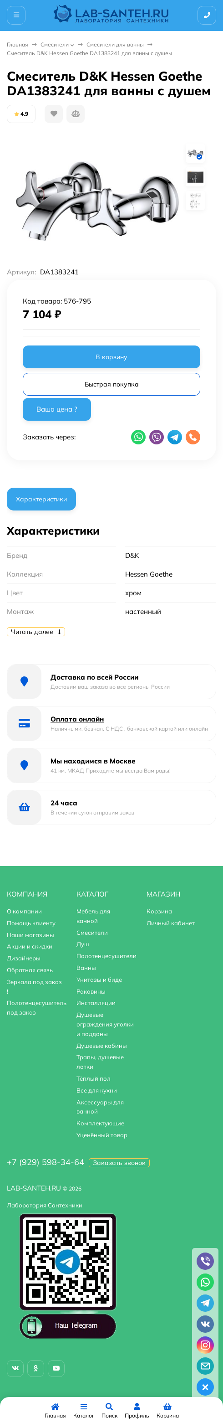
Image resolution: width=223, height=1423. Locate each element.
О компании (24, 911)
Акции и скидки (29, 946)
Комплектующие (100, 1123)
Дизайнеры (24, 958)
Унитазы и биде (99, 979)
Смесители (55, 44)
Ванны (86, 967)
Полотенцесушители (106, 955)
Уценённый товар (101, 1135)
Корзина (159, 911)
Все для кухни (96, 1090)
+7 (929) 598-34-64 (45, 1162)
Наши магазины (30, 934)
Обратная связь (30, 970)
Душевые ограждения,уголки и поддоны (105, 1024)
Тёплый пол (93, 1078)
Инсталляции (96, 1002)
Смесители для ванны (115, 44)
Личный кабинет (171, 923)
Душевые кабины (101, 1045)
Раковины (91, 991)
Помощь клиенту (31, 923)
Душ (82, 944)
